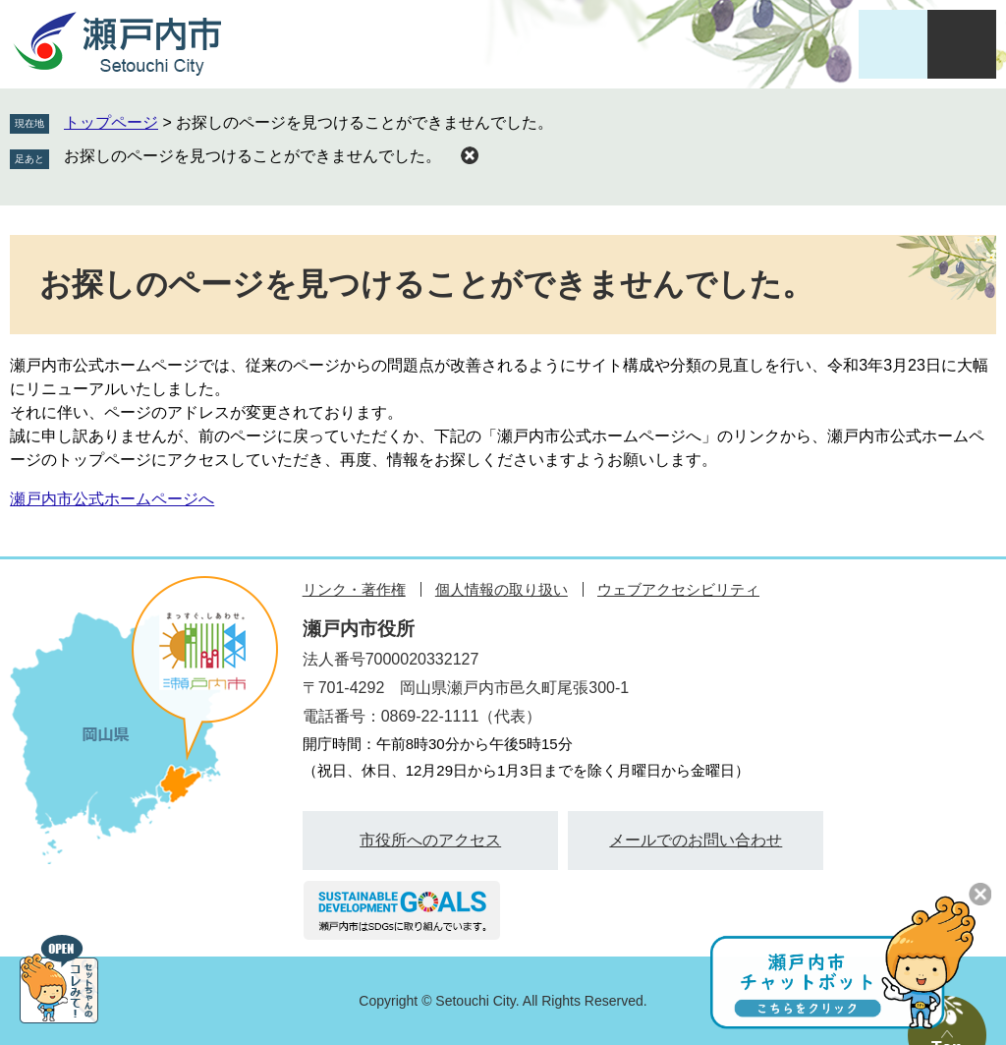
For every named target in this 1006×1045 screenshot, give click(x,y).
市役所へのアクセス (430, 840)
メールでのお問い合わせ (695, 840)
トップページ (111, 122)
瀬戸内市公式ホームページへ (112, 499)
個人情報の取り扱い (501, 589)
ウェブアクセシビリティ (678, 589)
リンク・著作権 (354, 589)
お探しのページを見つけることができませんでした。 (252, 155)
